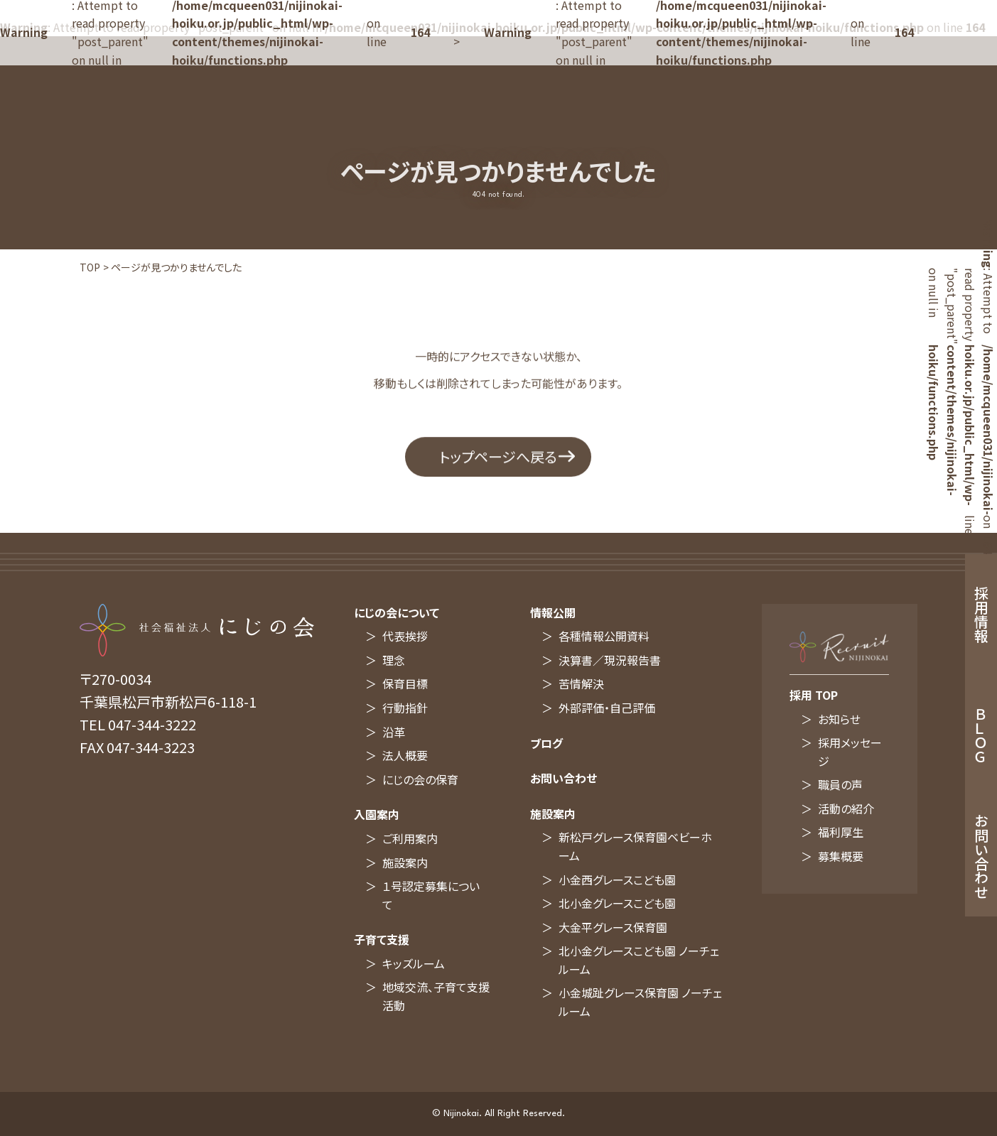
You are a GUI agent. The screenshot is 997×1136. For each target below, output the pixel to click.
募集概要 (840, 856)
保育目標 (405, 683)
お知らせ (839, 718)
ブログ (546, 743)
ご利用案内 (410, 838)
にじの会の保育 (420, 779)
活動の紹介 (846, 808)
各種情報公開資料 (604, 635)
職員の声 (840, 784)
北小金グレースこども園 (617, 902)
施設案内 (405, 862)
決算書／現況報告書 (610, 660)
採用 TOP (813, 694)
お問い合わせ (563, 777)
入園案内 (376, 814)
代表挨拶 (405, 635)
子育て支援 (381, 939)
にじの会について (396, 612)
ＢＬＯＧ (981, 735)
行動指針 (405, 707)
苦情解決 (581, 683)
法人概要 (405, 755)
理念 (393, 660)
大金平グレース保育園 (613, 927)
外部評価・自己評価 (607, 707)
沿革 (393, 731)
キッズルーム (413, 963)
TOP (90, 267)
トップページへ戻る (498, 463)
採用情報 (981, 614)
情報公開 (553, 612)
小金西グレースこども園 (617, 879)
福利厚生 (840, 831)
